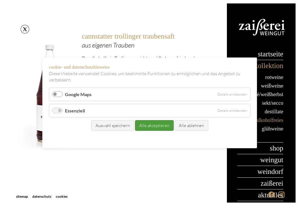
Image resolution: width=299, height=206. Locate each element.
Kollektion (268, 66)
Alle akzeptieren (154, 125)
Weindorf (270, 171)
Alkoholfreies (269, 120)
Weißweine (272, 86)
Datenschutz (42, 196)
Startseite (270, 54)
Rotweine (274, 77)
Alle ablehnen (191, 125)
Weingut (271, 160)
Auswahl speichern (112, 125)
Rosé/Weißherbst (267, 94)
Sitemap (22, 196)
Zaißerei (272, 183)
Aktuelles (270, 195)
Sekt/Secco (272, 103)
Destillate (274, 111)
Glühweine (272, 129)
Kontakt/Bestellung (137, 138)
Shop (276, 148)
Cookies (62, 196)
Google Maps (78, 94)
